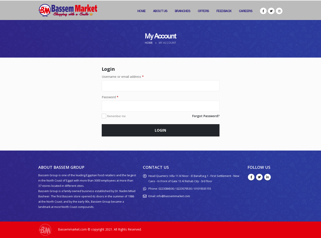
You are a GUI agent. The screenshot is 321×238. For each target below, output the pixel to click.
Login (160, 130)
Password (110, 97)
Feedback (224, 11)
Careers (246, 11)
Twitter (259, 177)
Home (141, 11)
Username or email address (123, 76)
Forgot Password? (206, 116)
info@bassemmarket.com (173, 196)
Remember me (116, 116)
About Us (160, 11)
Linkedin (267, 177)
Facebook (251, 177)
